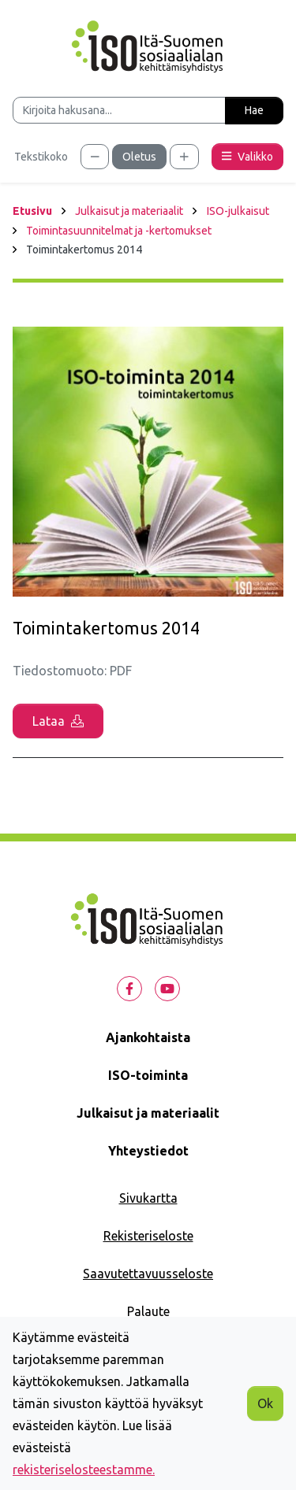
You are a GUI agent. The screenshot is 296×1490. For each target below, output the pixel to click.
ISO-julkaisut (238, 211)
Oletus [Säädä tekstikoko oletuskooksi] (139, 156)
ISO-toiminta (148, 1075)
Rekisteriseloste (148, 1236)
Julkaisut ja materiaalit (129, 211)
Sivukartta (148, 1198)
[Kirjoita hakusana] (119, 110)
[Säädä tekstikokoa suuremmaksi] (184, 156)
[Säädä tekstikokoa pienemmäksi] (95, 156)
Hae (254, 110)
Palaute (148, 1311)
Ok (265, 1403)
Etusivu (32, 211)
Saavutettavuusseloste (148, 1273)
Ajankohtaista (148, 1037)
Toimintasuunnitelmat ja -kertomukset (119, 230)
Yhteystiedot (148, 1151)
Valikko (247, 156)
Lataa (58, 721)
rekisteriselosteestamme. (84, 1469)
